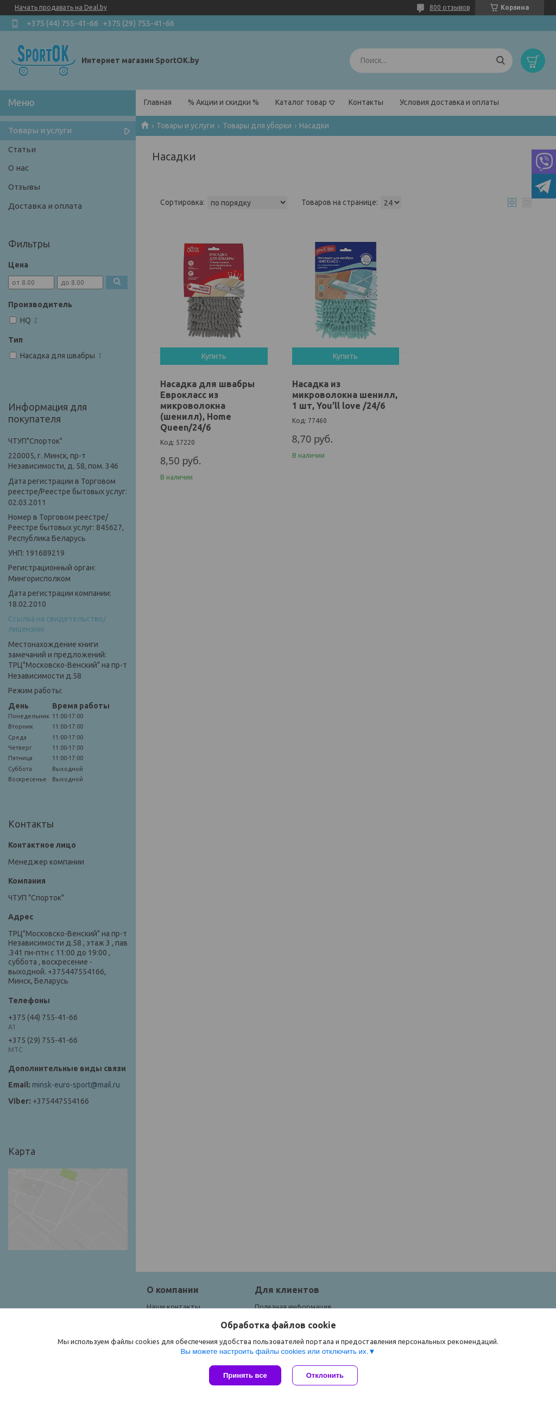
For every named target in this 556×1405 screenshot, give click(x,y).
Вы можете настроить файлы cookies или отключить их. (274, 1351)
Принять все (245, 1375)
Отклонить (325, 1375)
